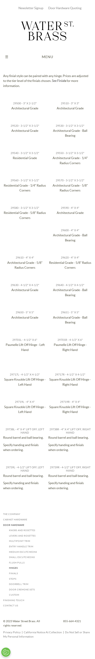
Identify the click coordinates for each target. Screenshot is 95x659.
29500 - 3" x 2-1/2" (25, 103)
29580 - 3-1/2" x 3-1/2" (25, 207)
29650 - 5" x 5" (25, 312)
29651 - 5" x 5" (70, 312)
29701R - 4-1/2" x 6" (70, 339)
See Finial (58, 80)
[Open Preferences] (6, 652)
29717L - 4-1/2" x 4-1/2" (25, 374)
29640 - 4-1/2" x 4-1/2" (70, 285)
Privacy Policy (12, 632)
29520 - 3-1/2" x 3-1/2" (25, 125)
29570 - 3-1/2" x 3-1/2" (70, 180)
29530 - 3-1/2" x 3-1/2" (70, 125)
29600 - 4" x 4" (70, 230)
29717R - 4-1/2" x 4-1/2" (70, 374)
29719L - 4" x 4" (25, 401)
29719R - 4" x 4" (70, 401)
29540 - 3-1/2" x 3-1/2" (25, 153)
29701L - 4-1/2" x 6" (24, 339)
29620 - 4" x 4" (70, 257)
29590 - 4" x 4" (70, 207)
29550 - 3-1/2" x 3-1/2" (70, 153)
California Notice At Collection (43, 632)
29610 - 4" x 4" (25, 257)
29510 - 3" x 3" (70, 103)
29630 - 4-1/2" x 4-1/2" (25, 285)
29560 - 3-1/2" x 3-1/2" (25, 180)
